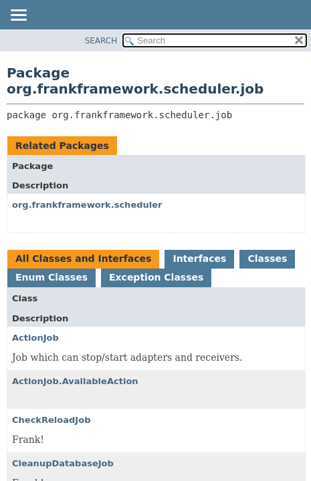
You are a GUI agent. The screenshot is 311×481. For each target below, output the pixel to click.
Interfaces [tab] (199, 258)
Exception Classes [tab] (156, 277)
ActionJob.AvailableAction (75, 381)
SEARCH (101, 40)
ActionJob (35, 338)
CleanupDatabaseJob (63, 463)
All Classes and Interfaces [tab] (83, 258)
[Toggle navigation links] (18, 16)
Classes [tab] (267, 258)
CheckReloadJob (51, 420)
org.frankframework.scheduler (87, 205)
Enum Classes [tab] (51, 277)
